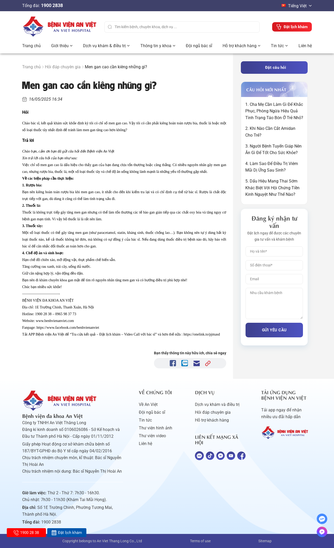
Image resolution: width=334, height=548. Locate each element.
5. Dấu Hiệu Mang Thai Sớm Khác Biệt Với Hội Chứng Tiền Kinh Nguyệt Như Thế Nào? (272, 188)
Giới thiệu (60, 45)
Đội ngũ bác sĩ (199, 45)
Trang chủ (31, 45)
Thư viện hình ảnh (155, 427)
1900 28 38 (26, 532)
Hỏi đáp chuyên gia (63, 66)
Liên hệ (305, 45)
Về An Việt (148, 404)
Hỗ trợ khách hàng (240, 45)
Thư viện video (152, 435)
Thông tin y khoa (155, 45)
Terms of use (200, 541)
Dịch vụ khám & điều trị (104, 45)
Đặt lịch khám (66, 532)
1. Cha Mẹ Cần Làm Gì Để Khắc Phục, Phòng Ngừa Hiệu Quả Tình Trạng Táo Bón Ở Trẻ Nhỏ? (274, 111)
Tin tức (277, 45)
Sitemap (265, 541)
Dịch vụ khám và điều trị (217, 404)
